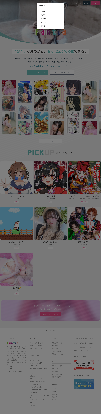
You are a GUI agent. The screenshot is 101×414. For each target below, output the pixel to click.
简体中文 (43, 18)
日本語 (43, 11)
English (43, 15)
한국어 (43, 26)
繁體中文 (43, 22)
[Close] (62, 5)
